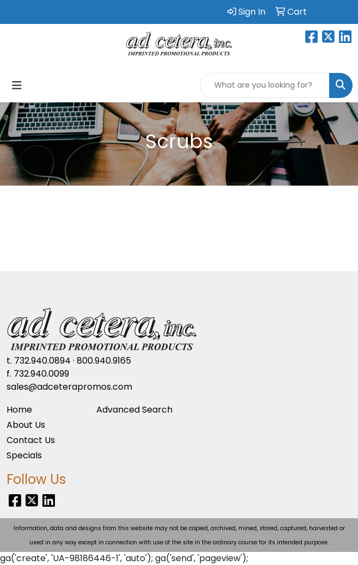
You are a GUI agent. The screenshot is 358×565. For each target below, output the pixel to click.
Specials (24, 455)
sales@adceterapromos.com (69, 386)
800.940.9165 (104, 360)
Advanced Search (134, 409)
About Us (26, 425)
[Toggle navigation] (16, 85)
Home (19, 409)
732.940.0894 (42, 360)
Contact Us (31, 440)
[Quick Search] (265, 85)
